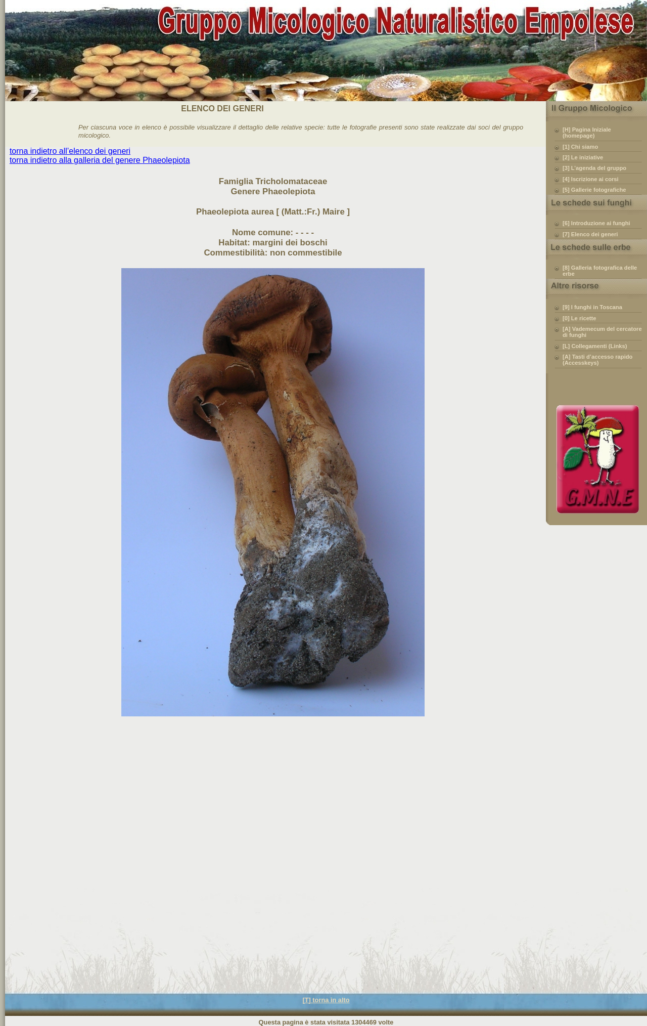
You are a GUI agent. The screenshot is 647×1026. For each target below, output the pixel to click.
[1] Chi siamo (580, 147)
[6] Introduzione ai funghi (596, 223)
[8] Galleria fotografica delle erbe (600, 271)
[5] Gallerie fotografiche (594, 190)
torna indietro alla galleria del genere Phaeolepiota (100, 160)
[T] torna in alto (325, 1000)
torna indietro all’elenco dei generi (70, 151)
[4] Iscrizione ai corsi (591, 179)
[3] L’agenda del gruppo (594, 168)
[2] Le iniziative (583, 157)
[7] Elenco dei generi (590, 234)
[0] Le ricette (579, 318)
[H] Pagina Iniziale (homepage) (587, 132)
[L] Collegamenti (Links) (595, 346)
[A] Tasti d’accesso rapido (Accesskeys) (597, 360)
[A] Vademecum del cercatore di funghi (602, 332)
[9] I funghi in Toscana (592, 307)
